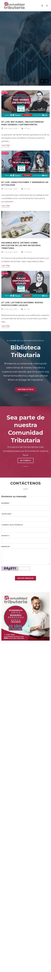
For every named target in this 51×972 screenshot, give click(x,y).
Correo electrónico (12, 525)
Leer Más (6, 145)
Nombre (5, 503)
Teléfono (6, 514)
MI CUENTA (25, 460)
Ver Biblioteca (25, 389)
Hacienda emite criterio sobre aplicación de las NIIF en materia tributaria (21, 245)
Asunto (5, 535)
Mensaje (6, 546)
